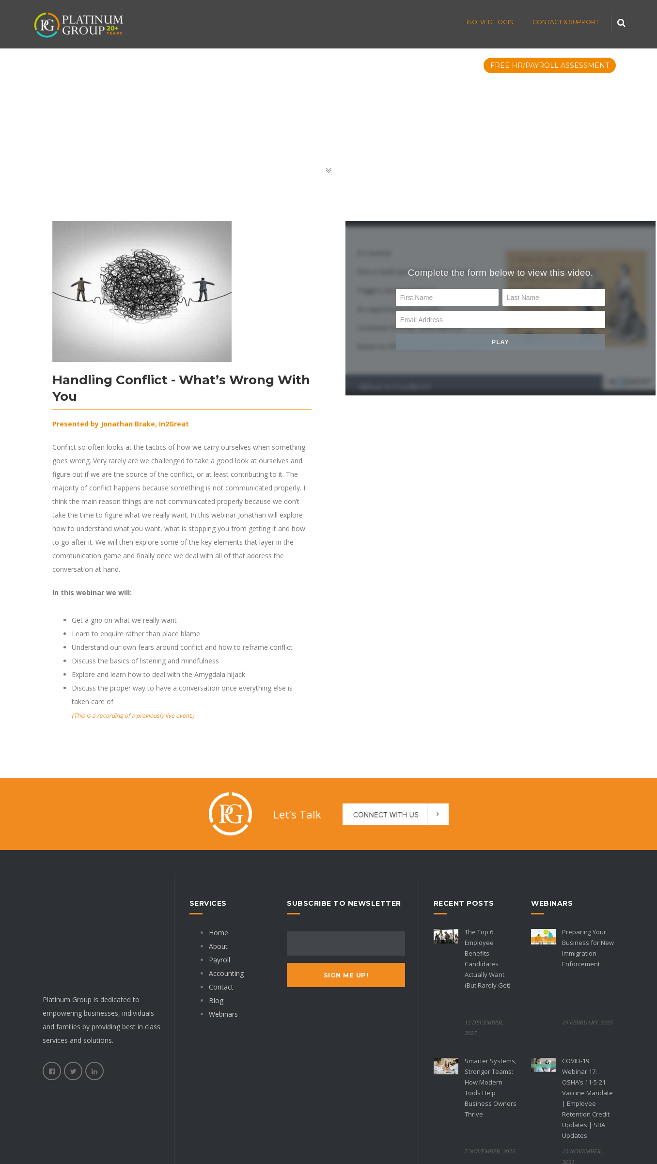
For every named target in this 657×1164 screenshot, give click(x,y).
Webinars (223, 1014)
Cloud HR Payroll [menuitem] (153, 65)
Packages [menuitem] (295, 65)
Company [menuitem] (389, 65)
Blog (216, 1000)
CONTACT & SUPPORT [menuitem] (566, 22)
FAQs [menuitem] (343, 65)
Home (218, 932)
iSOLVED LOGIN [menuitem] (490, 22)
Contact (221, 986)
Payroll (219, 959)
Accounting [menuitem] (233, 65)
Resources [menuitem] (449, 65)
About (218, 946)
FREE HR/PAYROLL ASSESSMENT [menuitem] (549, 65)
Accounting (226, 973)
